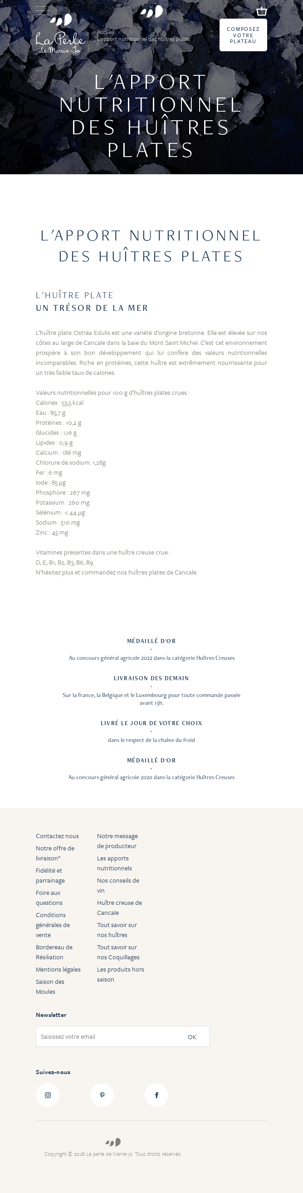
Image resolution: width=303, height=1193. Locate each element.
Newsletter (51, 1014)
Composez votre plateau (243, 35)
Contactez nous (57, 835)
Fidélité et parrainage (50, 875)
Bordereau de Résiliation (54, 952)
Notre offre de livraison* (55, 853)
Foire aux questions (49, 897)
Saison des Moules (50, 986)
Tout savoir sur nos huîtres (117, 929)
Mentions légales (58, 969)
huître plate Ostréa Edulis (75, 332)
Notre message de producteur (117, 840)
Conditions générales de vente (53, 924)
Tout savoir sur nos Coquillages (118, 952)
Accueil (106, 32)
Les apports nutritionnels (114, 863)
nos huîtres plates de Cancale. (157, 572)
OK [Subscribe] (192, 1036)
